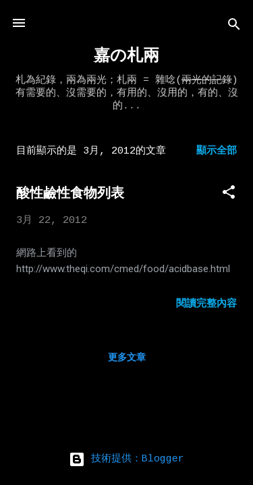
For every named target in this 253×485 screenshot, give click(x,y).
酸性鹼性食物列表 (70, 193)
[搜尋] (234, 27)
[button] (229, 195)
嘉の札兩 (126, 56)
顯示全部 (216, 151)
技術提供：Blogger (126, 459)
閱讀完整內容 (206, 304)
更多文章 (127, 357)
